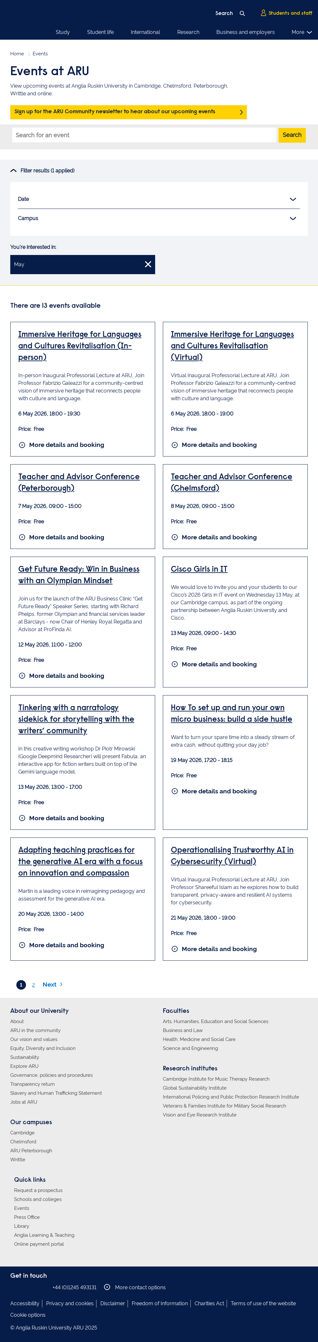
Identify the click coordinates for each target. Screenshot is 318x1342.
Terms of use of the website (263, 1303)
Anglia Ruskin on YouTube (43, 1287)
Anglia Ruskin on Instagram (24, 1287)
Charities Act (209, 1303)
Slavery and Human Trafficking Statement (56, 1093)
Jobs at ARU (23, 1102)
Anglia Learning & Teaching (44, 1235)
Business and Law (183, 1030)
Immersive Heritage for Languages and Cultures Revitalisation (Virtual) (232, 346)
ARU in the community (35, 1030)
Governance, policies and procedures (51, 1075)
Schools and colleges (38, 1199)
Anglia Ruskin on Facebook (14, 1287)
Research (188, 32)
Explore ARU (24, 1066)
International (145, 32)
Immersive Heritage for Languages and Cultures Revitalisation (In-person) (79, 346)
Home (17, 54)
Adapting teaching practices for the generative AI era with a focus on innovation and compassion (80, 862)
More (302, 32)
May (82, 263)
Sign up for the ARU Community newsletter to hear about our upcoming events (114, 112)
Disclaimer (112, 1303)
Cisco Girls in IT (199, 570)
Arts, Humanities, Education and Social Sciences (215, 1021)
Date (157, 199)
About (17, 1021)
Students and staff (286, 13)
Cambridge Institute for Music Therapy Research (216, 1079)
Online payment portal (39, 1244)
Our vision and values (33, 1039)
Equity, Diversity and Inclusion (43, 1048)
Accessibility (24, 1303)
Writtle (17, 1160)
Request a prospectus (38, 1190)
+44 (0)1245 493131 (74, 1287)
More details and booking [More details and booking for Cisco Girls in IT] (214, 664)
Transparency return (32, 1084)
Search (292, 134)
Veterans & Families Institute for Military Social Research (224, 1106)
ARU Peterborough (31, 1151)
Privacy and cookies (70, 1303)
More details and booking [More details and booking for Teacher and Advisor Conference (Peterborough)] (61, 537)
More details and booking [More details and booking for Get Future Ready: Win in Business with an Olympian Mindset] (61, 675)
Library (21, 1226)
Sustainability (24, 1057)
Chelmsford (23, 1142)
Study (63, 32)
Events (21, 1208)
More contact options (135, 1287)
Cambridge (22, 1133)
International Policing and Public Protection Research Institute (231, 1097)
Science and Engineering (190, 1048)
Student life (100, 32)
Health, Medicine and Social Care (199, 1039)
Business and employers (245, 32)
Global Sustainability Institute (195, 1088)
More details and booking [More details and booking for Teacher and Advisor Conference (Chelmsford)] (214, 537)
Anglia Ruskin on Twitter (33, 1287)
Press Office (27, 1217)
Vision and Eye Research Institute (200, 1115)
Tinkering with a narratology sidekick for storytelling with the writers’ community (76, 719)
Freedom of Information (160, 1303)
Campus (157, 218)
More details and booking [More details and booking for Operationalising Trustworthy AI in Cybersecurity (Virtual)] (214, 949)
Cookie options (28, 1315)
